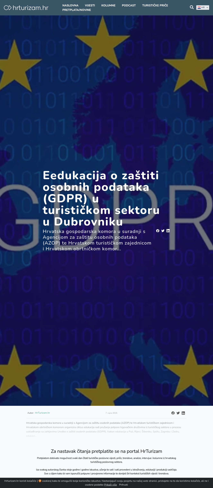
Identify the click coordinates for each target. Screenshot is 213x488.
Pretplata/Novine (76, 10)
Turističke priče (155, 5)
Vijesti (90, 5)
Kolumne (108, 5)
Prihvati (123, 485)
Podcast (129, 5)
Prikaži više (110, 485)
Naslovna (70, 5)
